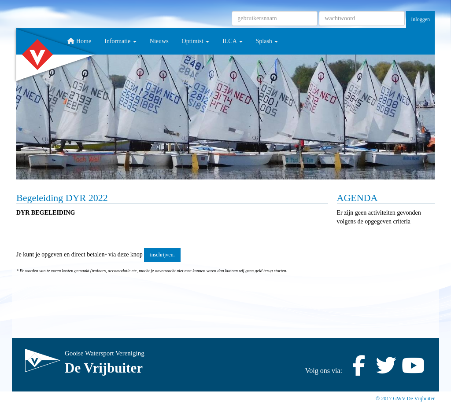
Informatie (120, 41)
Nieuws (159, 41)
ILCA (232, 41)
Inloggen (420, 19)
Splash (267, 41)
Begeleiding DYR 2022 (62, 197)
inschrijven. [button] (162, 255)
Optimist (196, 41)
